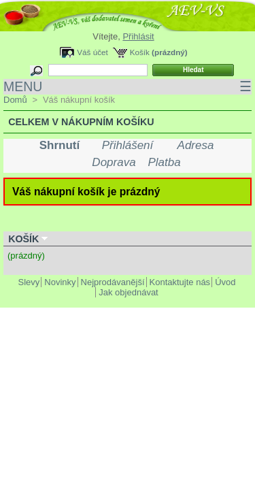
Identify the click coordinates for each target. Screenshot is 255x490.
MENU (127, 87)
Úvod (225, 282)
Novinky (59, 282)
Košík (140, 52)
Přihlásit (138, 36)
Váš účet (92, 52)
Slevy (29, 282)
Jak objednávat (128, 292)
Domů (15, 100)
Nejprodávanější (113, 282)
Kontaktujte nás (180, 282)
